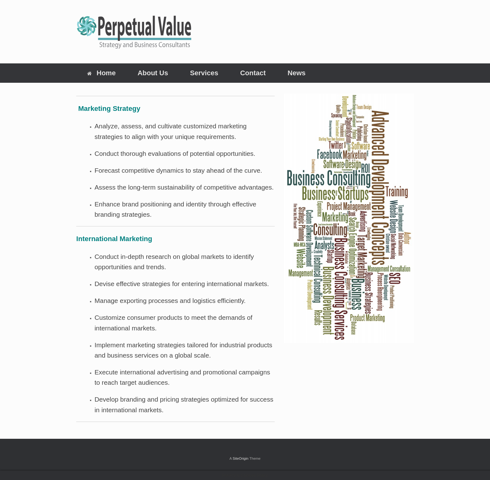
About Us (153, 73)
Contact (253, 73)
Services (204, 73)
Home (101, 73)
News (296, 73)
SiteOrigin (240, 458)
